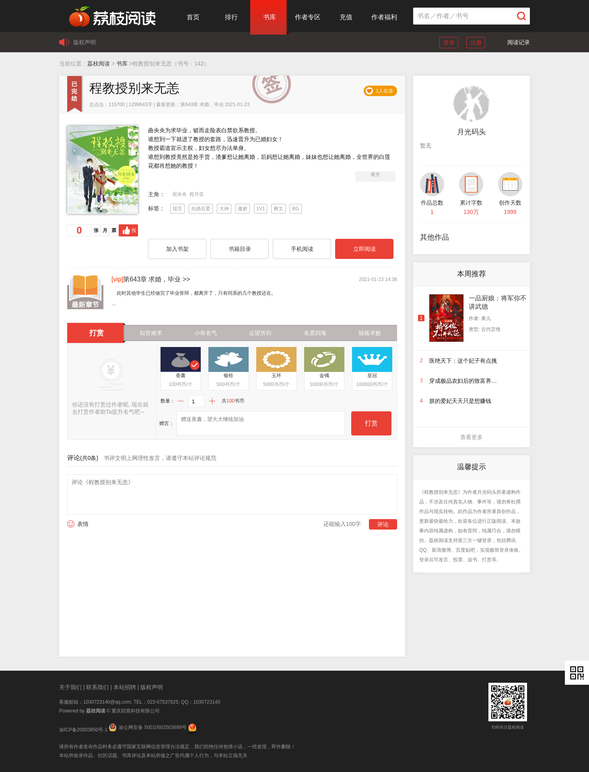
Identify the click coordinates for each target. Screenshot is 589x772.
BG (295, 208)
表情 (83, 524)
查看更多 (471, 437)
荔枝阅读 (98, 63)
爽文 (278, 208)
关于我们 (70, 687)
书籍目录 (240, 249)
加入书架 (177, 249)
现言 (177, 208)
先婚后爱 (200, 208)
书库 (269, 17)
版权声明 (84, 42)
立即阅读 (364, 249)
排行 (231, 17)
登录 (449, 42)
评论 (383, 524)
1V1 (260, 208)
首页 (193, 17)
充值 (346, 17)
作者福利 (384, 17)
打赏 (371, 423)
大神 (224, 208)
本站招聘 (124, 687)
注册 (476, 42)
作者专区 (308, 17)
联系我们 (97, 687)
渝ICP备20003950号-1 (83, 730)
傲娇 (242, 208)
